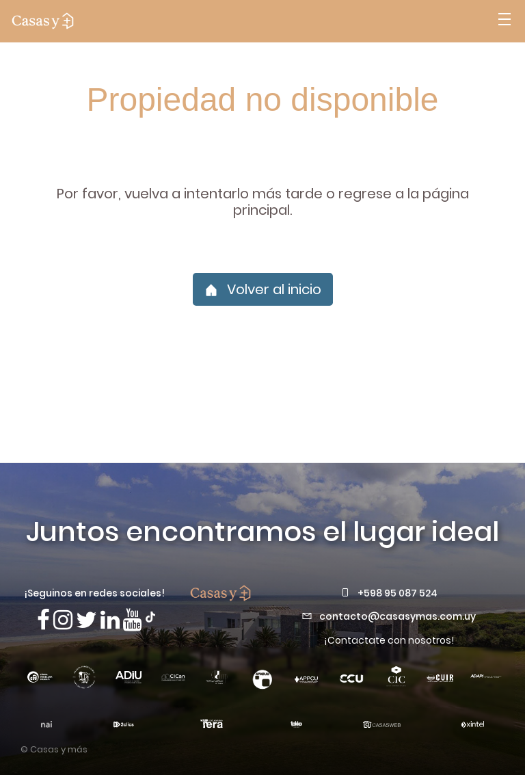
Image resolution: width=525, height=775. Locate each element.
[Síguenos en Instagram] (62, 620)
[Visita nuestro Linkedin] (110, 620)
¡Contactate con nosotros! (389, 640)
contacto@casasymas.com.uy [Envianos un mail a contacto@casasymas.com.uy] (397, 616)
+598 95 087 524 (398, 593)
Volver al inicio (262, 289)
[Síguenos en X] (86, 620)
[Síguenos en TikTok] (150, 615)
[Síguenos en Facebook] (43, 620)
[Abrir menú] (504, 21)
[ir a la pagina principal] (42, 21)
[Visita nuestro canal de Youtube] (132, 620)
